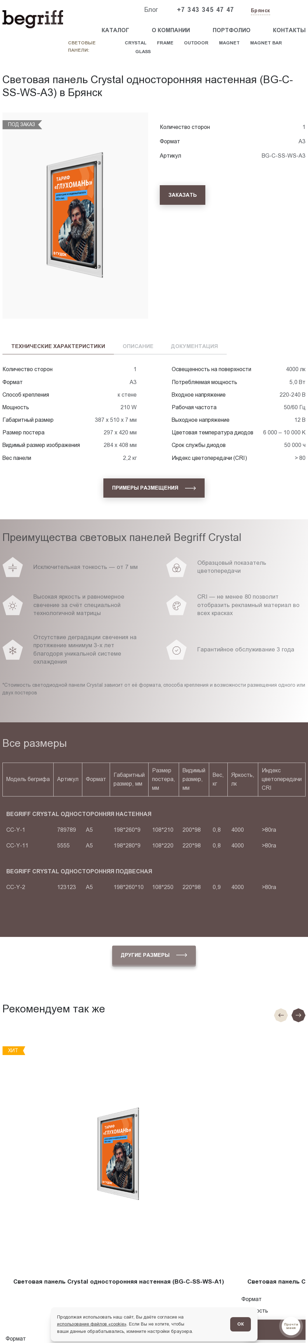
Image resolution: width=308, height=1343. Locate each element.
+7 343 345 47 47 (205, 9)
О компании (171, 30)
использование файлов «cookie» (91, 1324)
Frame (165, 42)
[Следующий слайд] (299, 1015)
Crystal (135, 42)
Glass (143, 51)
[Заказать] (182, 194)
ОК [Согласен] (240, 1324)
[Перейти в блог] (291, 1326)
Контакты (289, 30)
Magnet (229, 42)
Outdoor (196, 42)
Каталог (115, 30)
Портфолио (232, 30)
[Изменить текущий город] (259, 11)
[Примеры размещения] (153, 488)
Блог (151, 9)
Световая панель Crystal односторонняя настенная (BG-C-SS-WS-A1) (118, 1281)
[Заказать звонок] (289, 10)
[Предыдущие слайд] (281, 1015)
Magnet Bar (266, 42)
